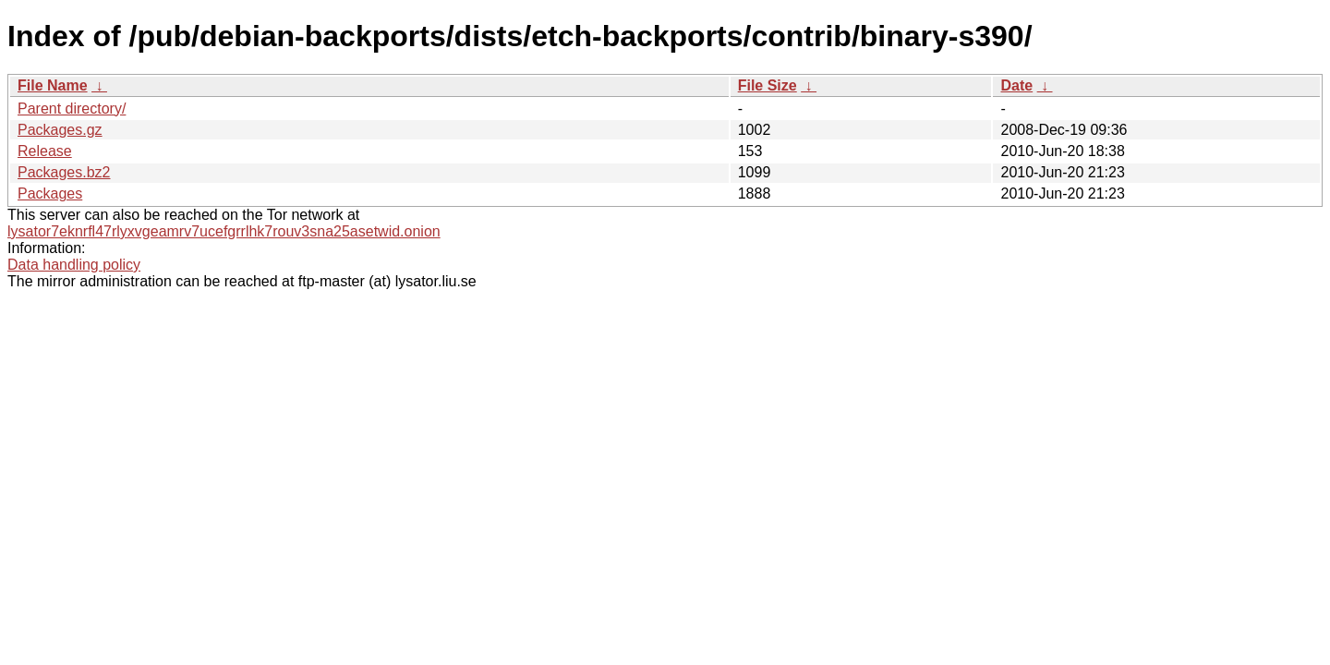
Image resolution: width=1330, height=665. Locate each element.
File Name (53, 85)
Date (1016, 85)
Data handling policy (73, 264)
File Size (767, 85)
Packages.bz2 (64, 172)
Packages (50, 193)
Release (45, 151)
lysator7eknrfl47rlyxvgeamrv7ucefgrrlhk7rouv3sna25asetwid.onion (224, 231)
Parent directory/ (72, 108)
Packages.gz (60, 130)
